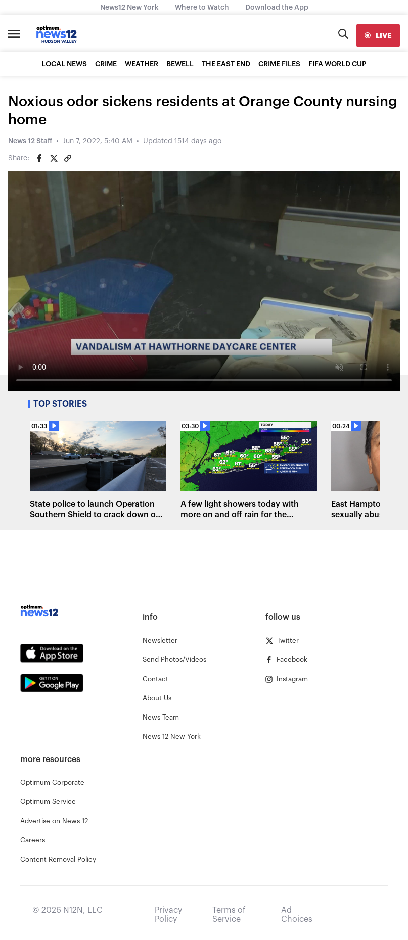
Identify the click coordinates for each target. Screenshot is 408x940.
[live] (378, 35)
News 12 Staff (30, 141)
